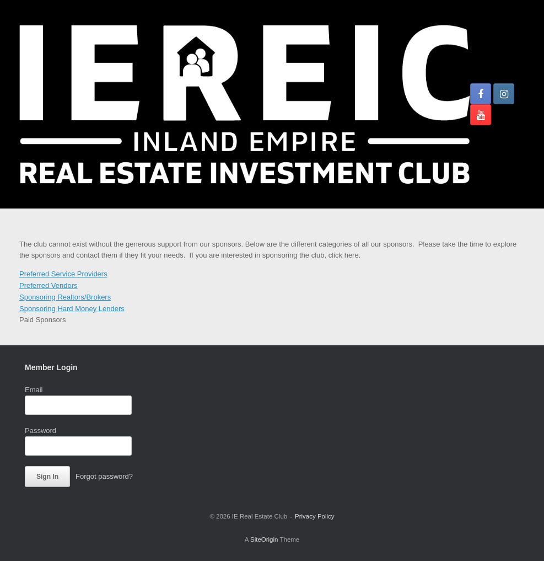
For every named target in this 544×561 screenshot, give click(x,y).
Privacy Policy (315, 516)
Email (34, 390)
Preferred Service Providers (63, 274)
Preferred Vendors (48, 285)
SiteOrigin (264, 539)
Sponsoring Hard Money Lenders (72, 308)
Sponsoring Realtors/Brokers (65, 297)
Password (40, 430)
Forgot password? (104, 476)
